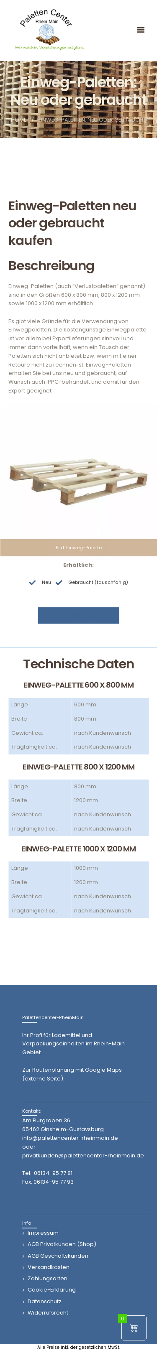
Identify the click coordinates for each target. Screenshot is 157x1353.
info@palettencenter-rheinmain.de (70, 1138)
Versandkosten (48, 1267)
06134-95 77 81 (53, 1173)
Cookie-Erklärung (52, 1290)
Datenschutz (45, 1301)
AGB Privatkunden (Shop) (62, 1244)
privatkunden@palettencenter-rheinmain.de (83, 1155)
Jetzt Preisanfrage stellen (79, 615)
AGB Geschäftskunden (58, 1256)
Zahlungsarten (47, 1278)
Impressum (43, 1233)
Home (18, 119)
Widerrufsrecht (48, 1313)
